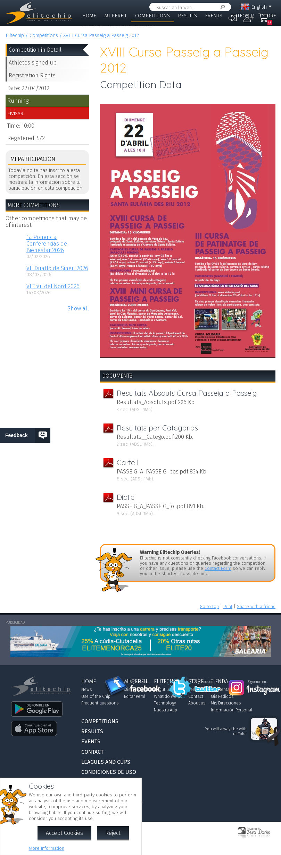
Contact (92, 28)
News (86, 689)
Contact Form (218, 568)
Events (213, 16)
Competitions (152, 16)
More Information (46, 848)
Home (89, 16)
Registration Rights (32, 75)
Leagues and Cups (132, 28)
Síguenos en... (140, 682)
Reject (113, 833)
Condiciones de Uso (108, 772)
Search (221, 7)
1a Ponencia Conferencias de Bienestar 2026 (46, 244)
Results (187, 16)
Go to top (209, 606)
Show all (78, 308)
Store (269, 16)
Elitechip (242, 16)
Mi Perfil (115, 16)
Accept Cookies (64, 833)
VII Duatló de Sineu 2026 (57, 268)
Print (227, 606)
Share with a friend (256, 606)
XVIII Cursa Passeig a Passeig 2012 (101, 36)
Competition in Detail (35, 49)
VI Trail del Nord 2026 (53, 286)
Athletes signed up (33, 62)
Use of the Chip (95, 696)
